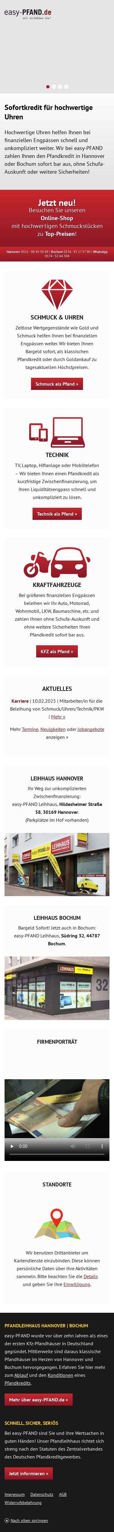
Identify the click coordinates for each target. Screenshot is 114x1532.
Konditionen (60, 1375)
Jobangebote (91, 729)
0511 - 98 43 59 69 (34, 252)
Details (91, 1276)
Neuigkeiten (53, 729)
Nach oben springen (29, 1520)
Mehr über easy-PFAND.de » (38, 1400)
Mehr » (58, 717)
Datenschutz (41, 1494)
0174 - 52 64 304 (57, 256)
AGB (63, 1494)
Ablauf (21, 1375)
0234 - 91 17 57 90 (77, 252)
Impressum (15, 1494)
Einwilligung (77, 1284)
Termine (30, 729)
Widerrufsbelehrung (23, 1502)
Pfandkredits (18, 1383)
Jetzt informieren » (28, 1473)
